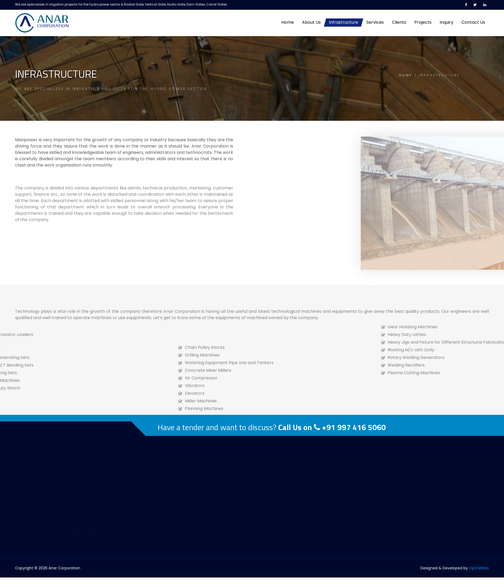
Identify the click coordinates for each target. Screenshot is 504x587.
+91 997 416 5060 (354, 427)
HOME (372, 75)
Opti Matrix (479, 568)
